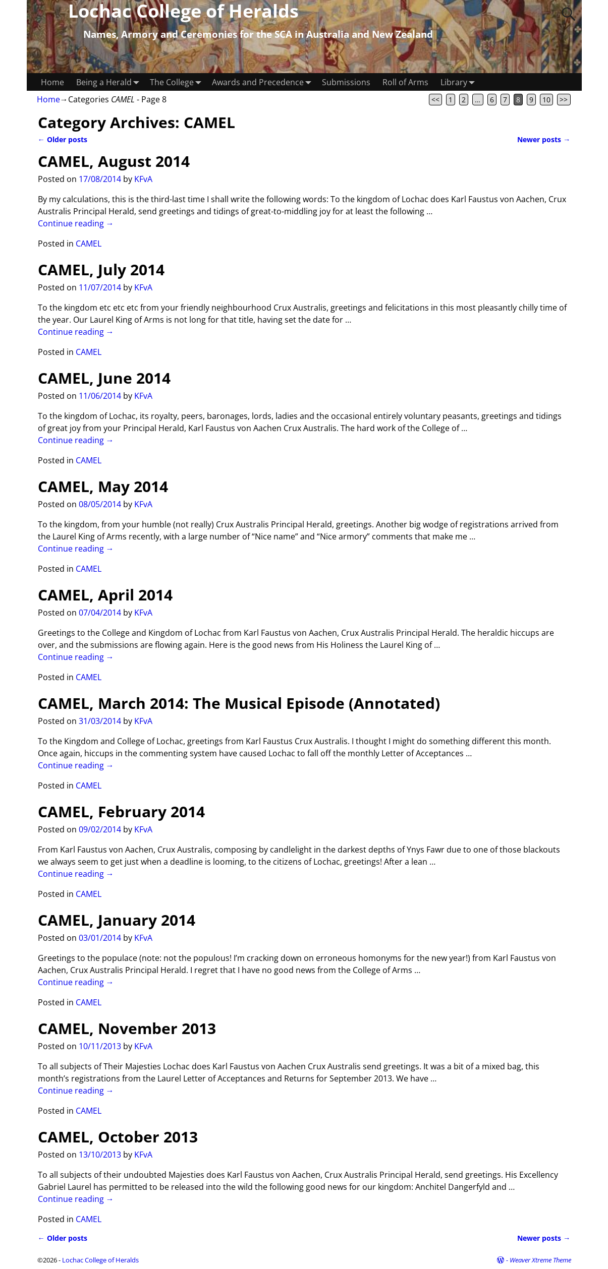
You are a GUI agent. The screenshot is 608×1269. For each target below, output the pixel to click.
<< (435, 99)
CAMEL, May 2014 (103, 486)
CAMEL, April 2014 (105, 594)
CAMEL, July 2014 (101, 269)
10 (546, 99)
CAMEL (88, 243)
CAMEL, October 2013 (118, 1136)
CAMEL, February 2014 (121, 811)
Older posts (62, 139)
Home (52, 82)
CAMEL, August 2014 (114, 161)
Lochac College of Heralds (100, 1259)
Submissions (346, 82)
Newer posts (543, 139)
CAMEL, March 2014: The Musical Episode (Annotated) (239, 703)
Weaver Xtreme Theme (540, 1259)
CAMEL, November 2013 (127, 1028)
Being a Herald (110, 82)
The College (178, 82)
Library (459, 82)
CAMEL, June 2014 (104, 378)
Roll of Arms (405, 82)
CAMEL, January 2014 (116, 920)
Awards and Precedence (264, 82)
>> (564, 99)
